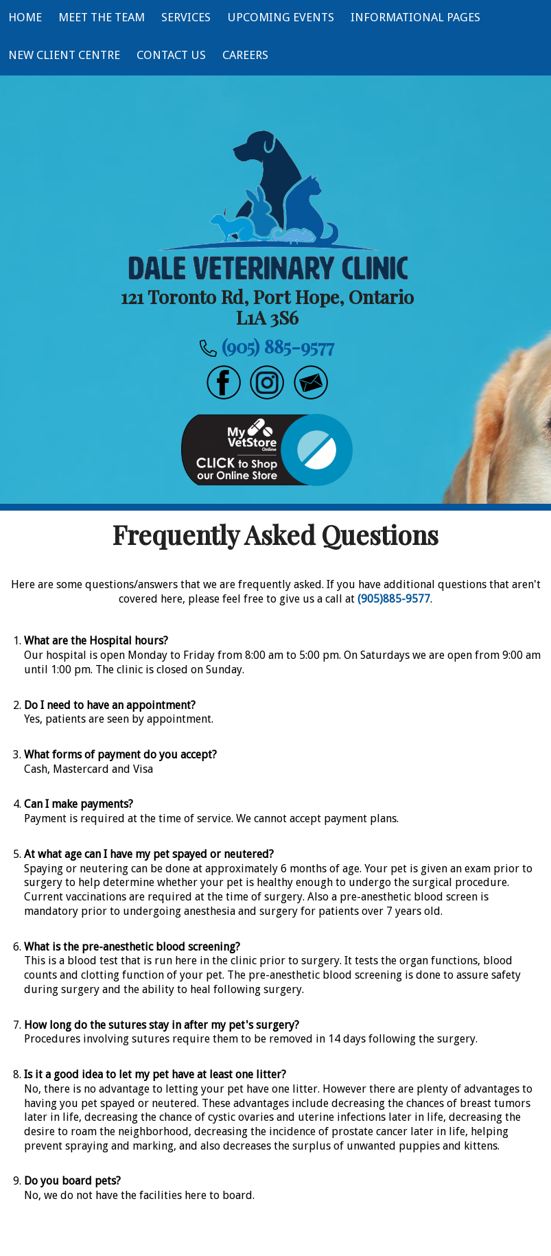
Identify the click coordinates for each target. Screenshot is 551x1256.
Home (25, 17)
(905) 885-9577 (278, 346)
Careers (245, 55)
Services (186, 17)
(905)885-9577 (393, 598)
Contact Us (171, 55)
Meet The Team (101, 17)
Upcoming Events (280, 17)
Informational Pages (415, 17)
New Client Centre (64, 55)
